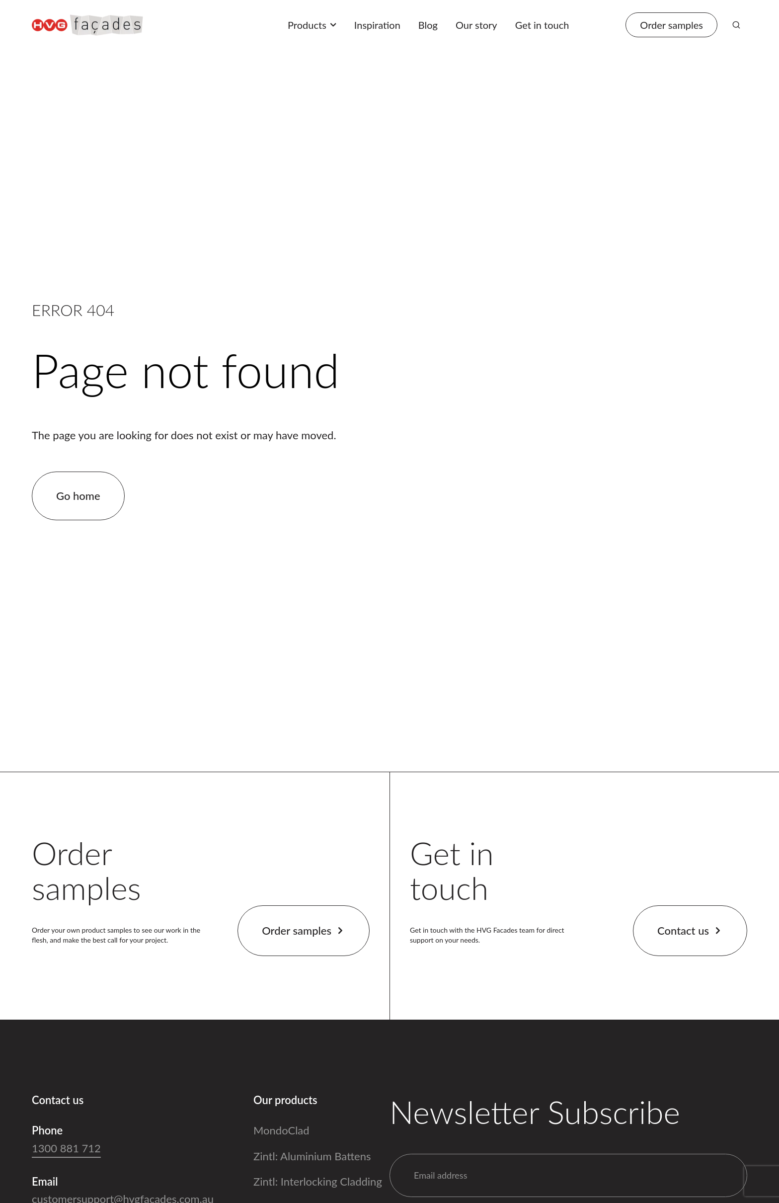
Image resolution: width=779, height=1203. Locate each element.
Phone (47, 1130)
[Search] (736, 25)
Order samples (303, 930)
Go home (78, 495)
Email (45, 1181)
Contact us (690, 930)
